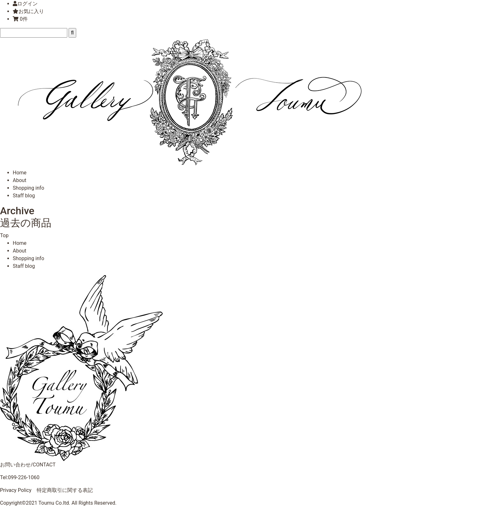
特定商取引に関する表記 (65, 490)
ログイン (27, 4)
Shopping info (28, 188)
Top (4, 235)
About (19, 180)
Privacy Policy (16, 490)
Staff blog (24, 196)
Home (19, 173)
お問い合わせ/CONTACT (27, 465)
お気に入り (28, 11)
